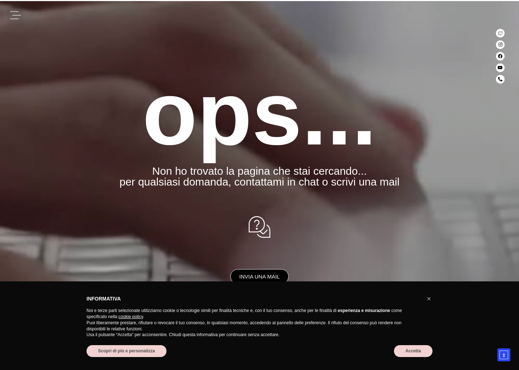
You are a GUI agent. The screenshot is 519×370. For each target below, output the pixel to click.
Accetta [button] (413, 350)
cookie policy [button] (131, 316)
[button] (15, 16)
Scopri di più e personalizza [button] (126, 350)
